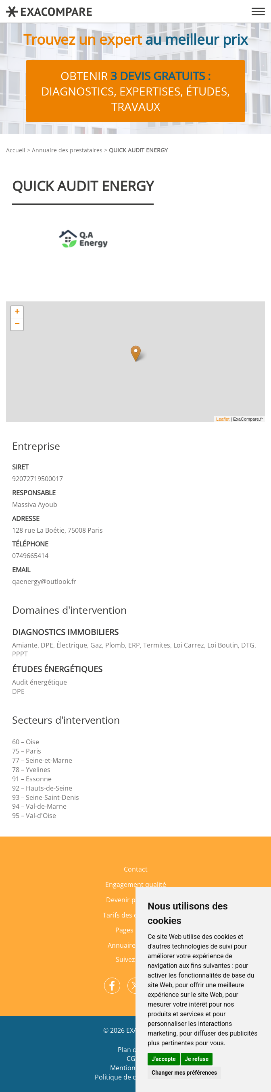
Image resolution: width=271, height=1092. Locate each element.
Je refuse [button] (196, 1059)
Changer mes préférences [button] (184, 1072)
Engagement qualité (135, 884)
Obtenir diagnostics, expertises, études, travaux (135, 91)
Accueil (15, 150)
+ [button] (17, 312)
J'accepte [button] (164, 1059)
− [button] (17, 324)
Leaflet (222, 419)
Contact (136, 869)
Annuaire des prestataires (67, 150)
